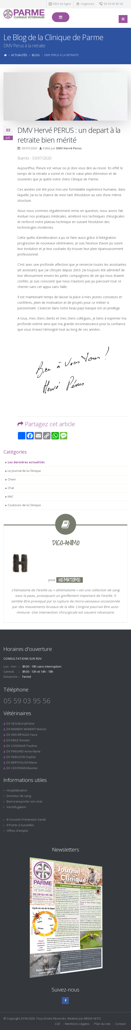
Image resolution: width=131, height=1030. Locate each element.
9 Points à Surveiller (20, 825)
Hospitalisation (17, 790)
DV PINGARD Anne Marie (23, 751)
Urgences (87, 4)
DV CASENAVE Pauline (22, 746)
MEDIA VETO (92, 1018)
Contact (120, 1024)
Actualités (19, 55)
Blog (36, 55)
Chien (12, 479)
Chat (11, 488)
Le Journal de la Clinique (24, 471)
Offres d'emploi (17, 831)
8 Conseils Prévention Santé (26, 820)
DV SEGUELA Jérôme (20, 724)
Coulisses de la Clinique (24, 505)
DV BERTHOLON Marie (22, 763)
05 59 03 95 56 (113, 4)
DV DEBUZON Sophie (21, 757)
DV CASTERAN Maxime (22, 768)
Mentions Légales (77, 1024)
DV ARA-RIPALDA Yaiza (22, 735)
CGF (57, 1024)
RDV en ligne (62, 4)
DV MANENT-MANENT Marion (26, 729)
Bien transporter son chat (24, 801)
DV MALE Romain (18, 740)
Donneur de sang (19, 796)
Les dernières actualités (26, 462)
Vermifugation (16, 807)
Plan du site (102, 1024)
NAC (10, 497)
